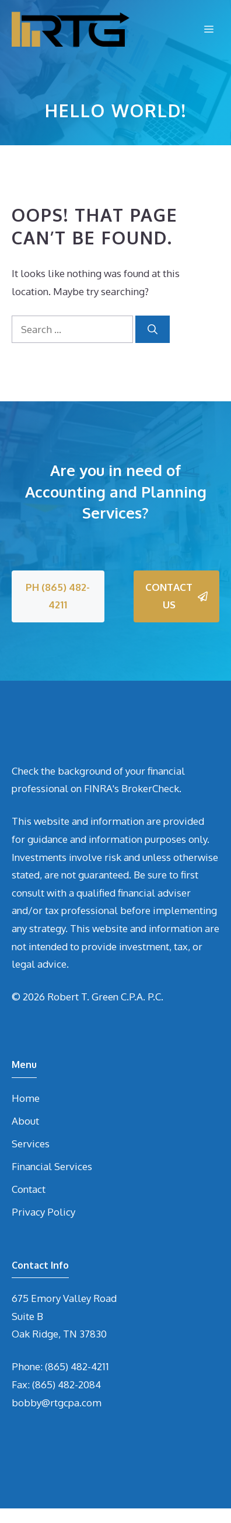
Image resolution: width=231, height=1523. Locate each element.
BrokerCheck (150, 788)
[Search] (152, 330)
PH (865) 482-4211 (58, 596)
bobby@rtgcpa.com (57, 1402)
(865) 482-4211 (77, 1366)
